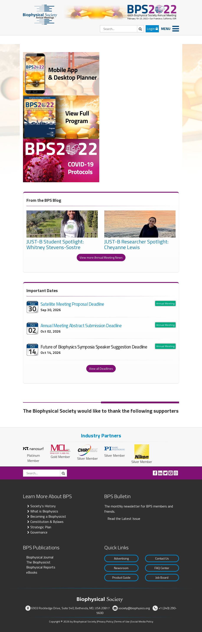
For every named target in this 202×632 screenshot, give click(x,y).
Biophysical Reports (40, 567)
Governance (38, 532)
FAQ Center (162, 568)
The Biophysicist (38, 562)
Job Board (161, 577)
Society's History (43, 506)
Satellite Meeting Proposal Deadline (72, 303)
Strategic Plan (40, 527)
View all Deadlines (101, 368)
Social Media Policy (142, 621)
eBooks (31, 572)
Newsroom (121, 568)
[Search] (122, 28)
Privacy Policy (105, 621)
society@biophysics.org (134, 608)
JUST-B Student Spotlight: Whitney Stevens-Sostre (55, 245)
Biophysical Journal (39, 557)
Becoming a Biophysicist (48, 516)
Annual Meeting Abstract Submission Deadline (81, 325)
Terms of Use (122, 621)
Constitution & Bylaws (47, 521)
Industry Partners (101, 435)
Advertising (121, 558)
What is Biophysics (44, 511)
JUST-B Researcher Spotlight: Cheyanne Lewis (136, 245)
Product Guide (121, 577)
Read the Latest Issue (124, 518)
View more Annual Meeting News (101, 257)
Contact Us (162, 558)
